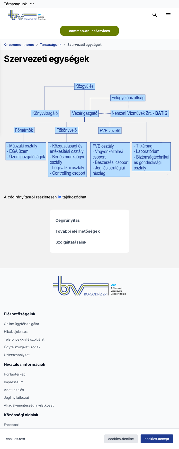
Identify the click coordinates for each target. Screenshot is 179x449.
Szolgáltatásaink (70, 242)
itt (59, 197)
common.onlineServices (89, 31)
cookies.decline (121, 439)
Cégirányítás (67, 220)
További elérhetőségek (77, 231)
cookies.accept (156, 439)
